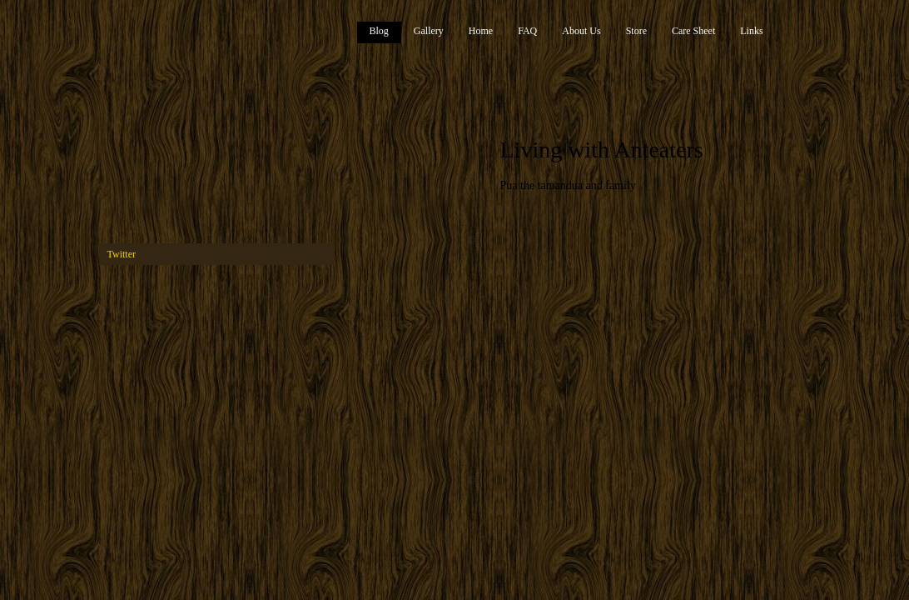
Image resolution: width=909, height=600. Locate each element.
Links (751, 31)
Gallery (429, 31)
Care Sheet (693, 31)
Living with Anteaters (601, 149)
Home (481, 31)
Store (636, 31)
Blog (379, 31)
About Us (581, 31)
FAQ (527, 31)
